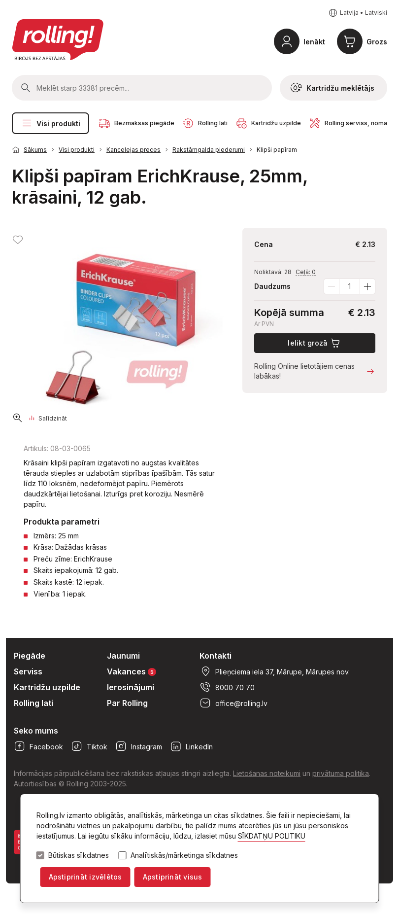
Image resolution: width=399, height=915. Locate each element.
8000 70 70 (227, 687)
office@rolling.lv (233, 703)
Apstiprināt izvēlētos (85, 877)
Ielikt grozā (314, 343)
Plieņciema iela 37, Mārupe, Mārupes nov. (275, 671)
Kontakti (216, 656)
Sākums (35, 149)
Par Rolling (127, 703)
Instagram (138, 746)
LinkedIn (191, 746)
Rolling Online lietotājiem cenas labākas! (314, 371)
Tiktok (89, 746)
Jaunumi (123, 656)
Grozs (376, 41)
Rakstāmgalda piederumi (208, 149)
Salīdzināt (48, 418)
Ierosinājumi (130, 687)
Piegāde (29, 656)
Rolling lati (33, 703)
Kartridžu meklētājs (332, 88)
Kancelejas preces (133, 149)
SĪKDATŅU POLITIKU (271, 836)
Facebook (38, 746)
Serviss (28, 671)
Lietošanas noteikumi (266, 773)
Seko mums (36, 731)
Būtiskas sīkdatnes (78, 855)
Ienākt (314, 41)
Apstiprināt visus (172, 877)
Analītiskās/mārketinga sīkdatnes (184, 855)
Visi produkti (50, 123)
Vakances (131, 671)
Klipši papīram (277, 149)
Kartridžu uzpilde (47, 687)
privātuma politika (340, 773)
